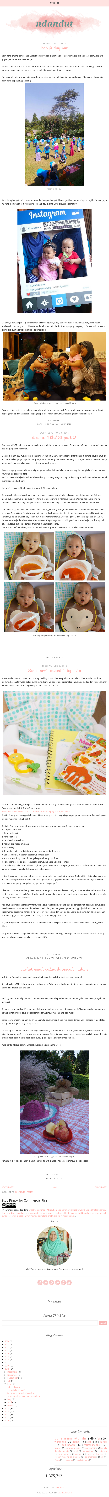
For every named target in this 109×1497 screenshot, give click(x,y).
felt (99, 1438)
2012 (7, 1414)
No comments (54, 657)
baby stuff (78, 1454)
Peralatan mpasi (73, 958)
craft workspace (96, 1454)
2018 (7, 1359)
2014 (7, 1408)
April (9, 1402)
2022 (7, 1347)
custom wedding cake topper (67, 1457)
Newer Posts (8, 1187)
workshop (60, 1441)
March (10, 1405)
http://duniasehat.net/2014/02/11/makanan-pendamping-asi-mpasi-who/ (36, 811)
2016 (7, 1366)
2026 (7, 1341)
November (12, 1375)
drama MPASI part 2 (54, 437)
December (12, 1372)
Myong (57, 1460)
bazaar (103, 1441)
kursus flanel (89, 1451)
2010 (7, 1420)
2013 (7, 1411)
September (12, 1378)
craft (76, 1451)
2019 (7, 1356)
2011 (7, 1417)
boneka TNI (90, 1448)
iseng (76, 1441)
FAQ (102, 1457)
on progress (91, 1457)
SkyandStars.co (65, 1493)
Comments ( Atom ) (24, 1192)
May (9, 1399)
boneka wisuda (73, 1448)
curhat (58, 1178)
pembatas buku (83, 1460)
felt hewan (69, 1444)
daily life (66, 424)
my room (64, 1454)
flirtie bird (103, 1451)
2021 (7, 1350)
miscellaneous (92, 1444)
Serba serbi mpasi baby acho (54, 670)
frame (57, 1448)
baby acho (52, 424)
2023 (7, 1344)
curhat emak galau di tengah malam (54, 969)
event (89, 1441)
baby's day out (54, 48)
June (9, 1384)
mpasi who (55, 958)
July (9, 1381)
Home (54, 1187)
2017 (7, 1362)
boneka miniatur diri (71, 1438)
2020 (7, 1353)
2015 (7, 1369)
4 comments (54, 954)
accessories (68, 1460)
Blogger (60, 1487)
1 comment (54, 421)
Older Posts (101, 1187)
